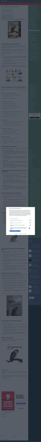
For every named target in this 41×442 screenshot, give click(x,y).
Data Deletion (16, 233)
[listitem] (20, 218)
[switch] (30, 220)
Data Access (20, 233)
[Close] (33, 208)
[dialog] (20, 221)
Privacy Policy (24, 233)
